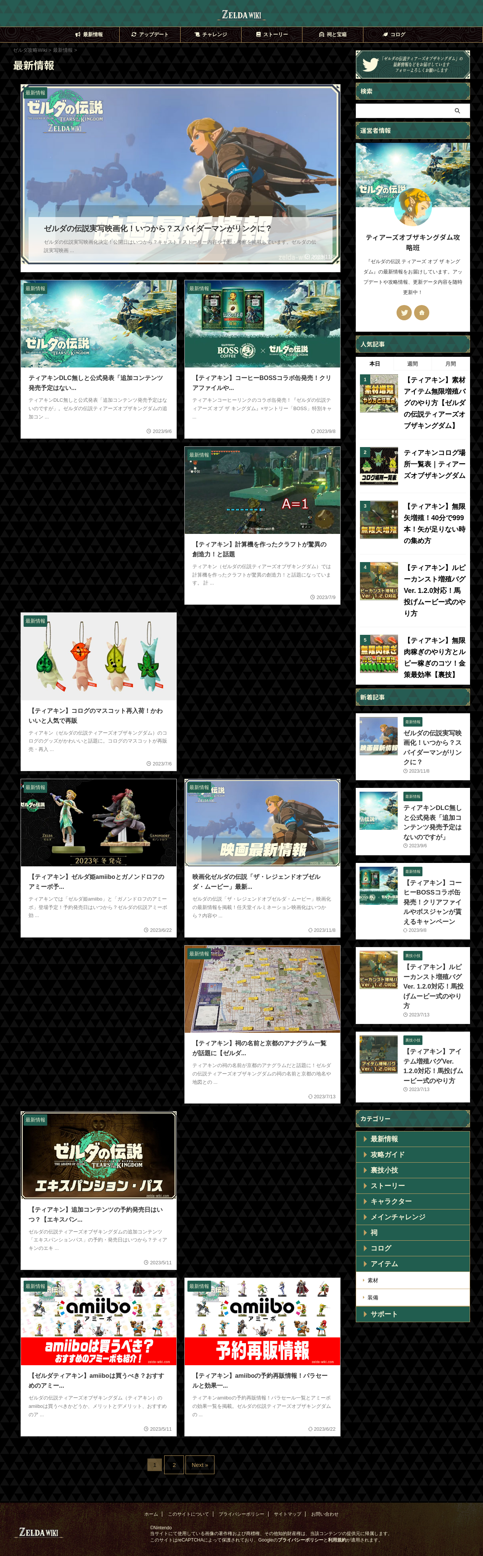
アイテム (379, 1179)
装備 (373, 1210)
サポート (379, 1226)
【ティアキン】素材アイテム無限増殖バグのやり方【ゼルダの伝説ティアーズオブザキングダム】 (432, 400)
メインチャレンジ (390, 1132)
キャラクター (385, 1116)
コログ (393, 34)
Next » (198, 1454)
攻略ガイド (382, 1070)
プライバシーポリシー (241, 1500)
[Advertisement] (99, 496)
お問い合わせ (325, 1500)
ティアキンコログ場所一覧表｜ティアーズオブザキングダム (432, 456)
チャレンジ (210, 34)
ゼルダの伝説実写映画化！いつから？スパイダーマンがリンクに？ (432, 707)
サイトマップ (287, 1500)
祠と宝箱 (332, 34)
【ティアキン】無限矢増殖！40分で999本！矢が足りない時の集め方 (434, 510)
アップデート (149, 34)
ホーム (151, 1500)
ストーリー (271, 34)
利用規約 (337, 1526)
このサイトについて (188, 1500)
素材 (373, 1195)
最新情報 (88, 34)
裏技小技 (379, 1085)
